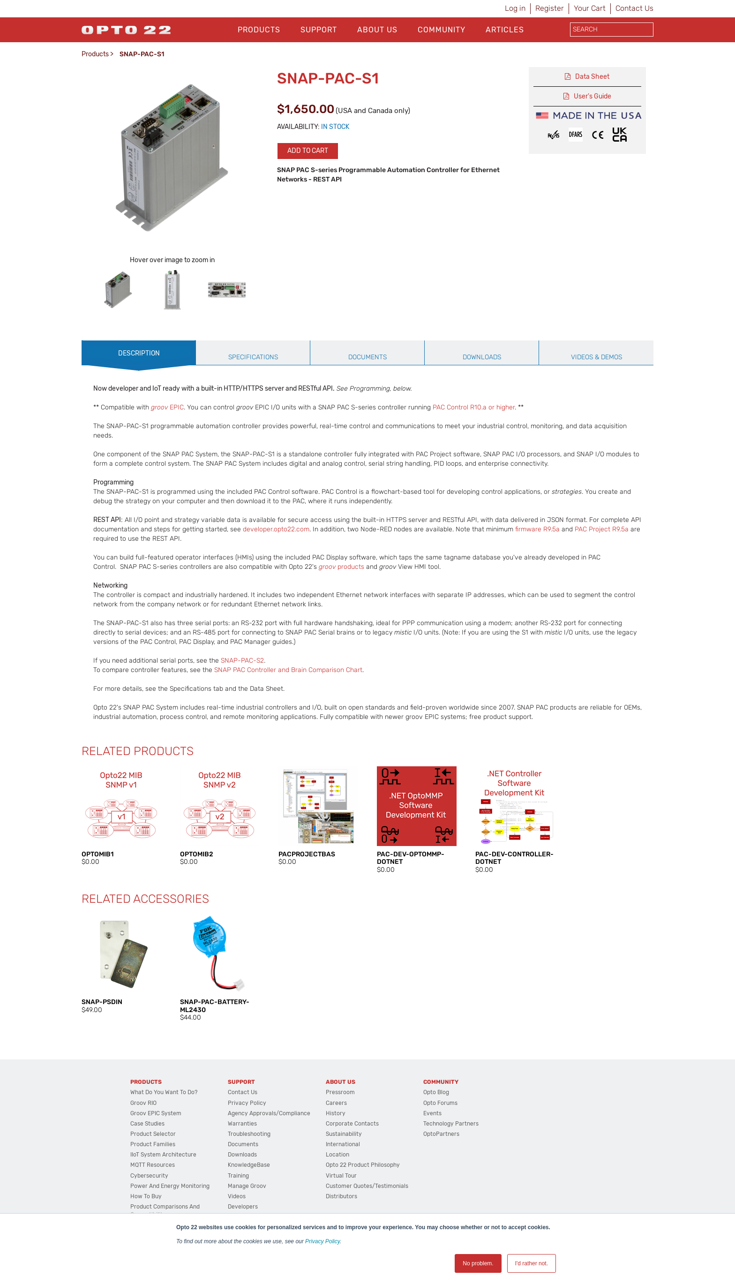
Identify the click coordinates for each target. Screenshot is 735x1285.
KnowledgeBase (249, 1165)
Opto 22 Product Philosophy (363, 1165)
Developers (243, 1206)
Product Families (152, 1144)
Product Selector (153, 1134)
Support (318, 29)
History (335, 1113)
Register (549, 8)
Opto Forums (440, 1103)
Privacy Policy (322, 1241)
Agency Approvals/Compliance (269, 1113)
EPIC (167, 407)
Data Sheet (592, 77)
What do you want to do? (163, 1092)
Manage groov (247, 1186)
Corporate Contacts (352, 1123)
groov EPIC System (155, 1113)
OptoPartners (441, 1134)
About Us (377, 29)
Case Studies (147, 1123)
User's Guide (592, 96)
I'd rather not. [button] (531, 1263)
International (343, 1144)
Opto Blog (436, 1092)
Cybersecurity (149, 1175)
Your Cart (590, 8)
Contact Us (634, 8)
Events (432, 1113)
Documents (243, 1144)
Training (238, 1175)
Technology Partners (451, 1123)
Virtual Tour (341, 1175)
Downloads (242, 1154)
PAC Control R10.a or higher (474, 407)
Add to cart (307, 151)
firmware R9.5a (537, 529)
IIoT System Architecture (163, 1154)
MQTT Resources (152, 1165)
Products (259, 29)
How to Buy (146, 1196)
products (341, 567)
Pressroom (340, 1092)
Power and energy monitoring (170, 1186)
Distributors (341, 1196)
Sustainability (344, 1134)
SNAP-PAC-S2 (242, 661)
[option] (118, 289)
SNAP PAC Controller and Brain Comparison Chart (288, 670)
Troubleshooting (249, 1134)
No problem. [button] (478, 1263)
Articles (505, 29)
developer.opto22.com (276, 529)
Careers (336, 1103)
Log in (515, 8)
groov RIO (143, 1103)
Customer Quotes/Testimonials (367, 1186)
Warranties (242, 1123)
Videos (237, 1196)
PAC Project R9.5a (602, 529)
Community (441, 29)
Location (337, 1154)
